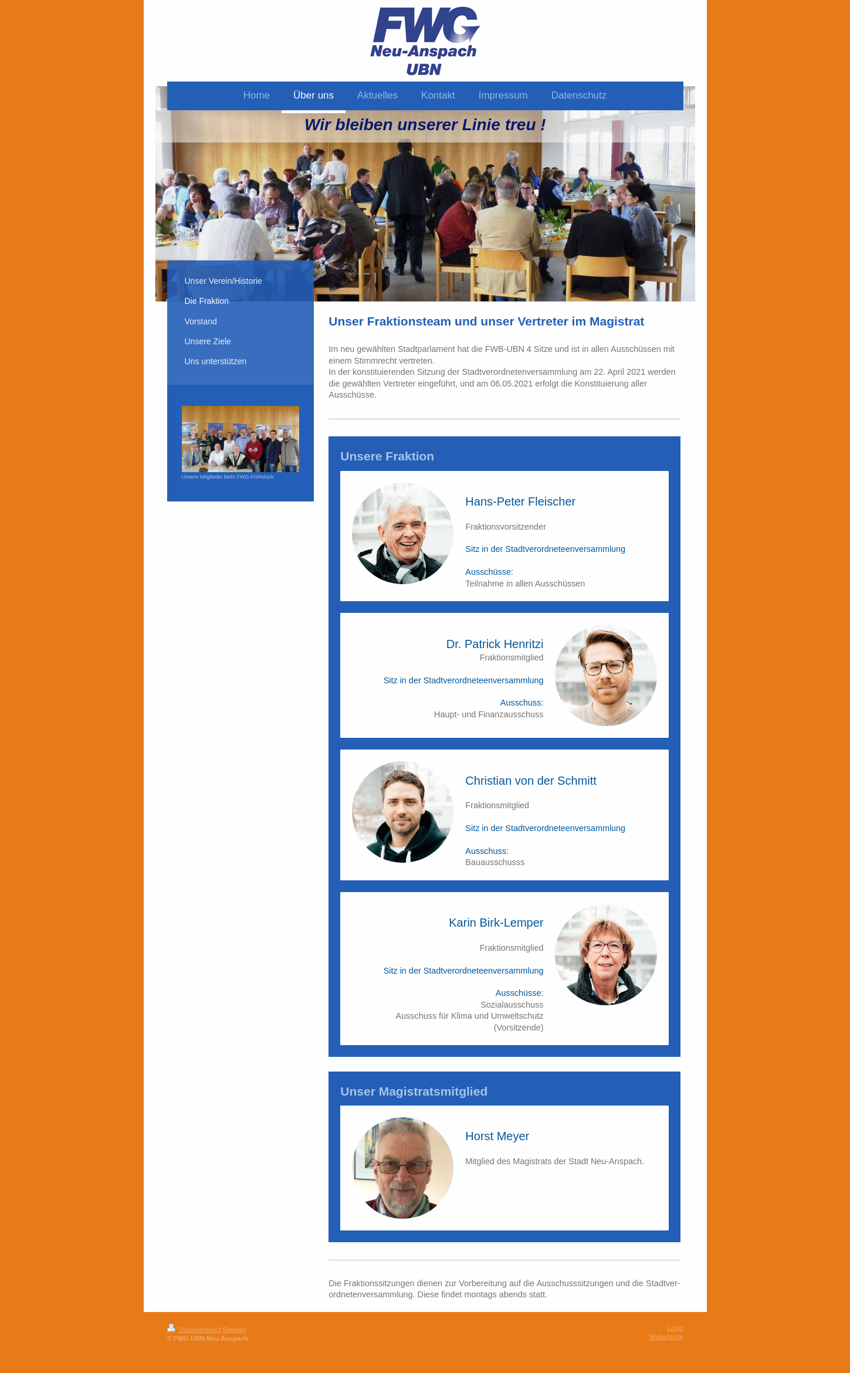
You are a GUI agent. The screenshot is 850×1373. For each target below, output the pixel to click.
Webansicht (666, 1336)
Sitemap (234, 1329)
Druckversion (193, 1329)
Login (675, 1327)
